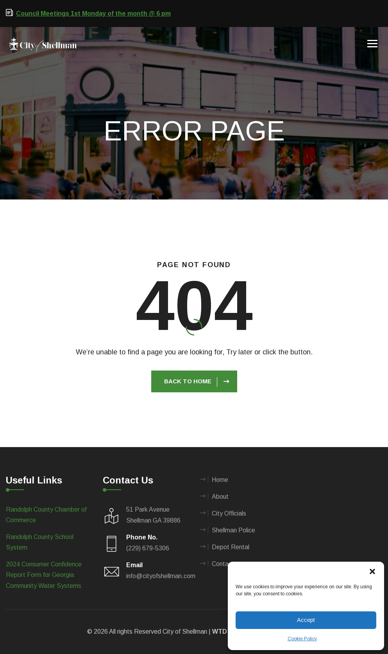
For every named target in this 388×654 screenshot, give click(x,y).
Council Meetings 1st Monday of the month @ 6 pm (93, 13)
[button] (372, 571)
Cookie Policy (302, 638)
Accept (306, 619)
